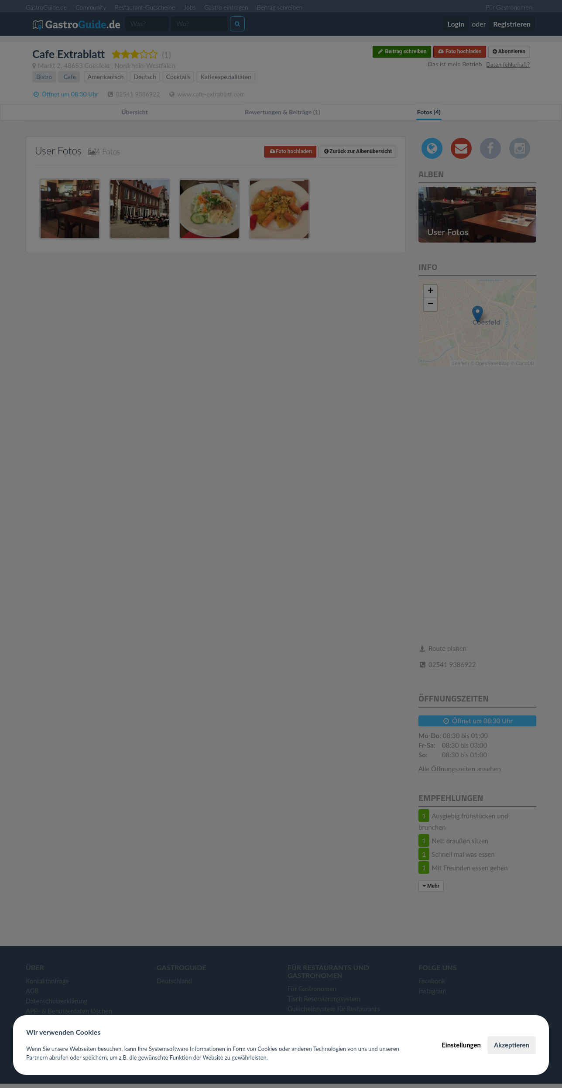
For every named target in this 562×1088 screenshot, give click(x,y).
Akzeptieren (511, 1045)
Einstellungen (461, 1045)
